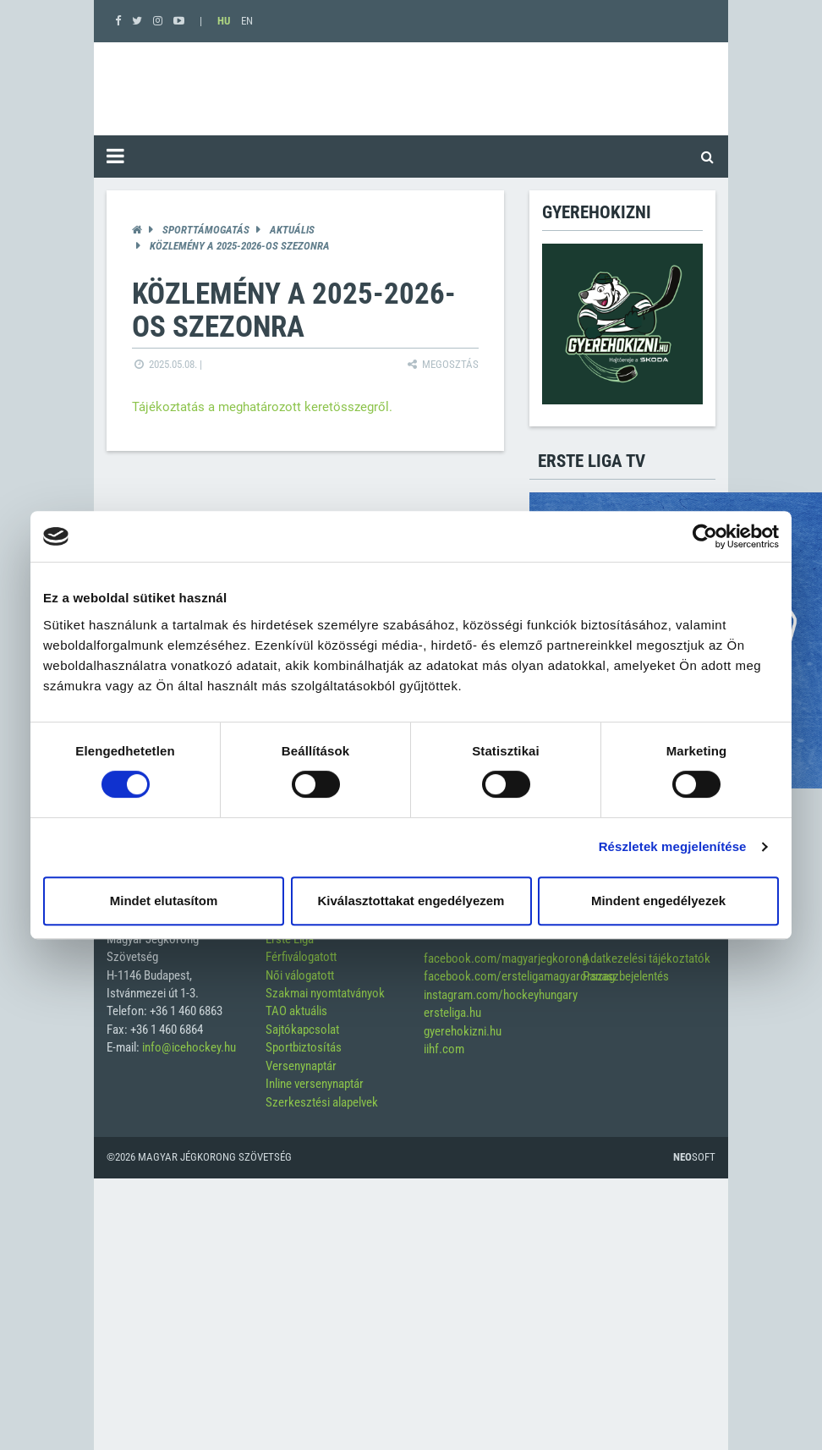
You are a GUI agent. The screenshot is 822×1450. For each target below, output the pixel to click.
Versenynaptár (301, 1066)
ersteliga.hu (452, 1012)
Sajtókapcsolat (302, 1029)
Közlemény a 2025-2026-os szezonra (240, 245)
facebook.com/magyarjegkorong (506, 958)
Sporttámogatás (205, 229)
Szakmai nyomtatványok (325, 993)
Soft (694, 1157)
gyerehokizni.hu (462, 1031)
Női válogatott (300, 975)
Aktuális (292, 229)
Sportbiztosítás (304, 1047)
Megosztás (442, 364)
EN (247, 20)
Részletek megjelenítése (673, 846)
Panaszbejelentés (626, 976)
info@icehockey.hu (189, 1047)
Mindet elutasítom (164, 900)
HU (223, 20)
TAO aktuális (296, 1011)
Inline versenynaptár (315, 1083)
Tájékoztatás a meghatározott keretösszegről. (262, 407)
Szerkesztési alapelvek (322, 1102)
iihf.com (444, 1049)
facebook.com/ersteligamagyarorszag (519, 976)
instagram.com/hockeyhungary (501, 994)
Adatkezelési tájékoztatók (646, 958)
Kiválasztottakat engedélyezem (411, 900)
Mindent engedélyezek (658, 900)
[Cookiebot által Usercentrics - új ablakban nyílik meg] (705, 536)
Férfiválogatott (301, 956)
